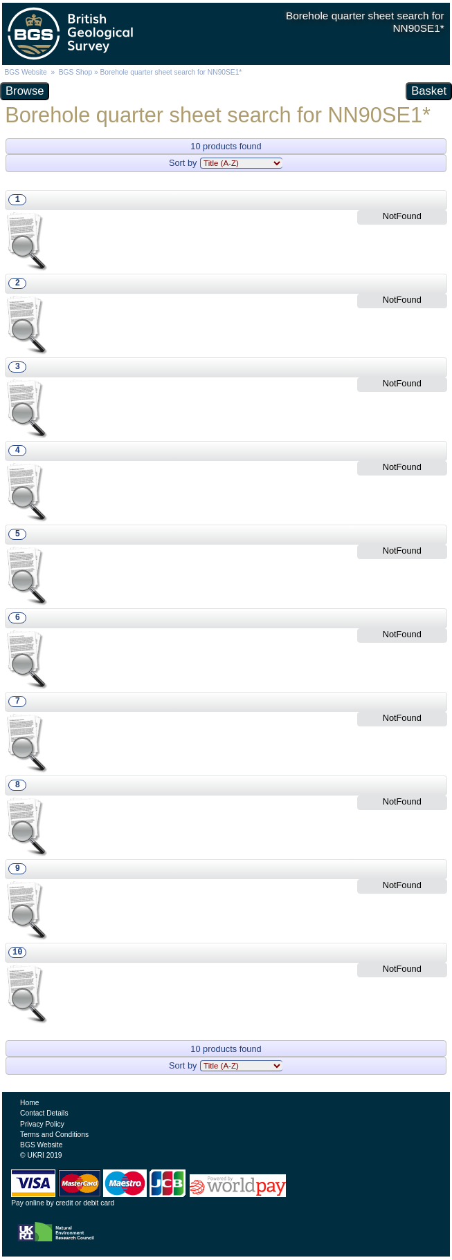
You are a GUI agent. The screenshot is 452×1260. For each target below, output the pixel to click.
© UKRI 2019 (41, 1155)
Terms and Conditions (54, 1134)
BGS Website (25, 72)
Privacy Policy (42, 1124)
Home (29, 1103)
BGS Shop (75, 72)
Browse (25, 90)
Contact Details (44, 1113)
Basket (428, 90)
